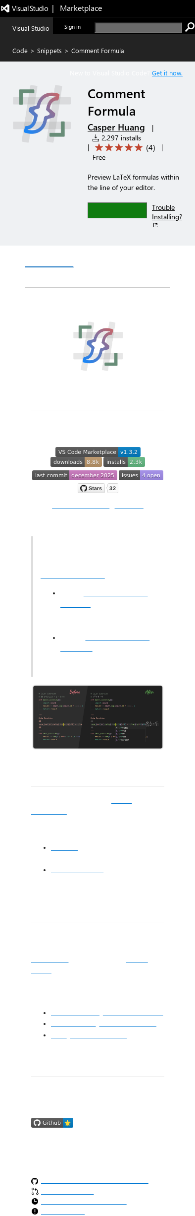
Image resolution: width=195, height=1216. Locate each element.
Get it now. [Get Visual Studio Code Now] (167, 72)
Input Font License (98, 1035)
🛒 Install (129, 506)
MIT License (49, 959)
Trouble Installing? (167, 215)
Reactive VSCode (77, 870)
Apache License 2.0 (133, 1013)
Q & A (42, 277)
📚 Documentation (80, 506)
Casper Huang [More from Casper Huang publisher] (116, 127)
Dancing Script (73, 1023)
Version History (109, 257)
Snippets (49, 50)
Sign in (72, 26)
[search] (138, 27)
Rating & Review (97, 277)
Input (59, 1035)
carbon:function (75, 1013)
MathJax (64, 847)
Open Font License (127, 1023)
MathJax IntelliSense (73, 575)
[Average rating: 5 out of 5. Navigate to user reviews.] (123, 147)
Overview (49, 257)
